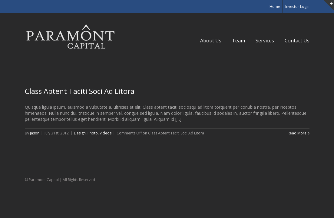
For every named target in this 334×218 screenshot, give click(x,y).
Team (238, 40)
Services (265, 40)
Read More (297, 133)
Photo (93, 133)
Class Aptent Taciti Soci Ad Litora (79, 91)
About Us (210, 40)
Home (275, 6)
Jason (34, 133)
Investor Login (297, 6)
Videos (105, 133)
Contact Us (297, 40)
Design (80, 133)
